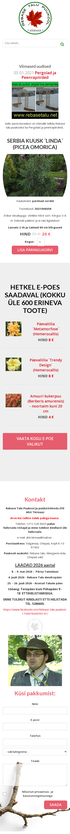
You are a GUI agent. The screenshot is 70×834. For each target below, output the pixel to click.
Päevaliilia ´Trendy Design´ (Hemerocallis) (46, 365)
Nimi (35, 704)
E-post (35, 720)
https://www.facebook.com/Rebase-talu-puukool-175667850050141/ (35, 611)
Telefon (35, 736)
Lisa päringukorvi (35, 250)
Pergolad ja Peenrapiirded (38, 75)
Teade (35, 761)
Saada (56, 804)
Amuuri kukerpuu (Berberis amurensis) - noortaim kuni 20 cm (46, 404)
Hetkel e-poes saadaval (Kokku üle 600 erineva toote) (35, 298)
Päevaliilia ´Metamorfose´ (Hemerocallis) (46, 329)
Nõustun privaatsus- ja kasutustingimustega (37, 793)
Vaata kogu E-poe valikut (35, 441)
